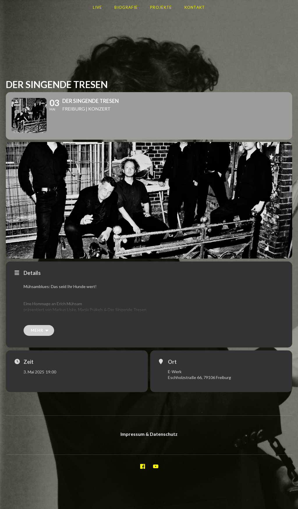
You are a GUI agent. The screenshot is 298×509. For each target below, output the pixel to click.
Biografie (126, 7)
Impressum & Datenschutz (149, 438)
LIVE (97, 7)
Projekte (161, 7)
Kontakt (195, 7)
